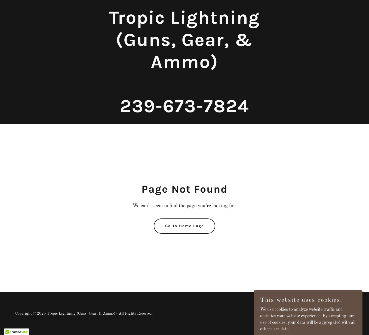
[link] (184, 111)
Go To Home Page (184, 226)
